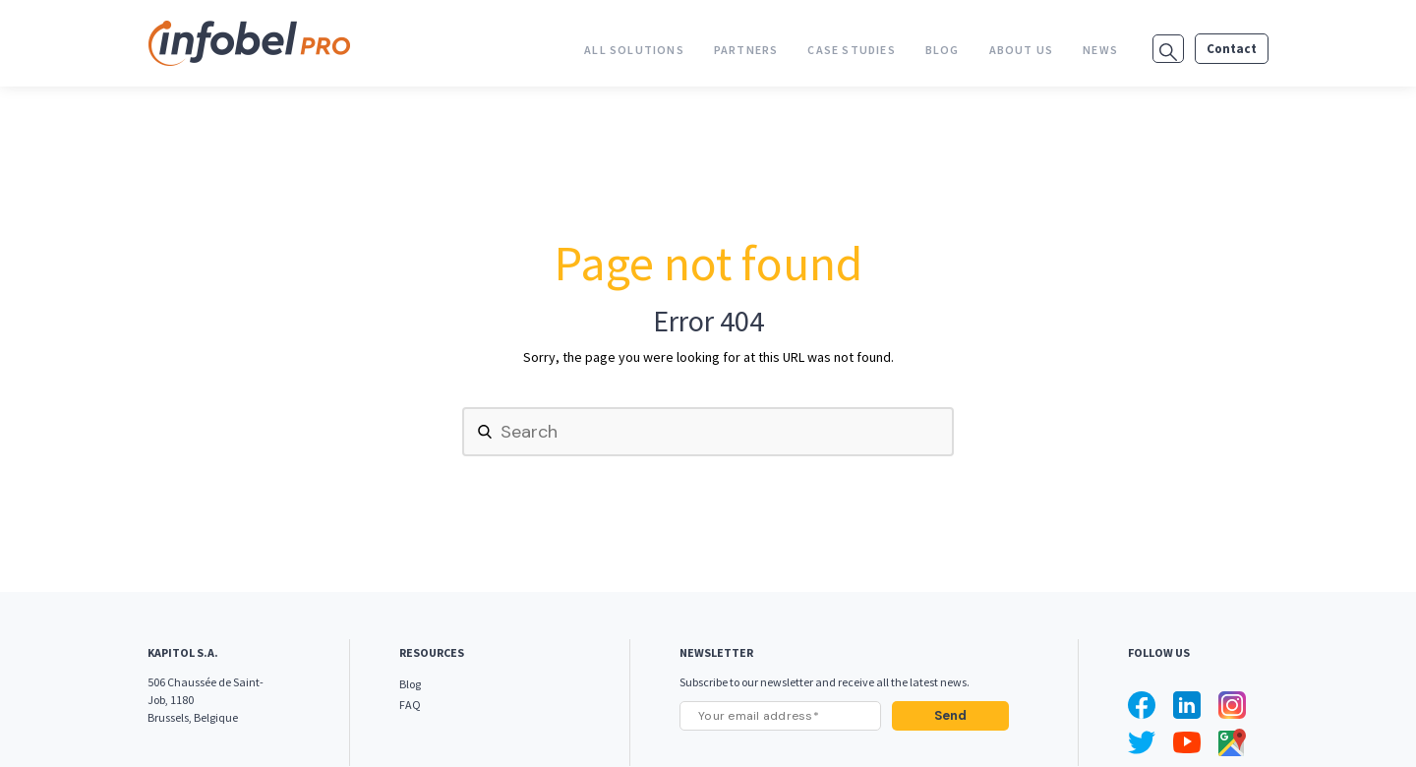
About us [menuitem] (1021, 49)
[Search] (708, 431)
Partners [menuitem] (746, 49)
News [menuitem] (1100, 49)
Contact (1232, 48)
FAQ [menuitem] (410, 704)
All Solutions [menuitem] (634, 49)
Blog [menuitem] (942, 49)
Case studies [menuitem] (851, 49)
